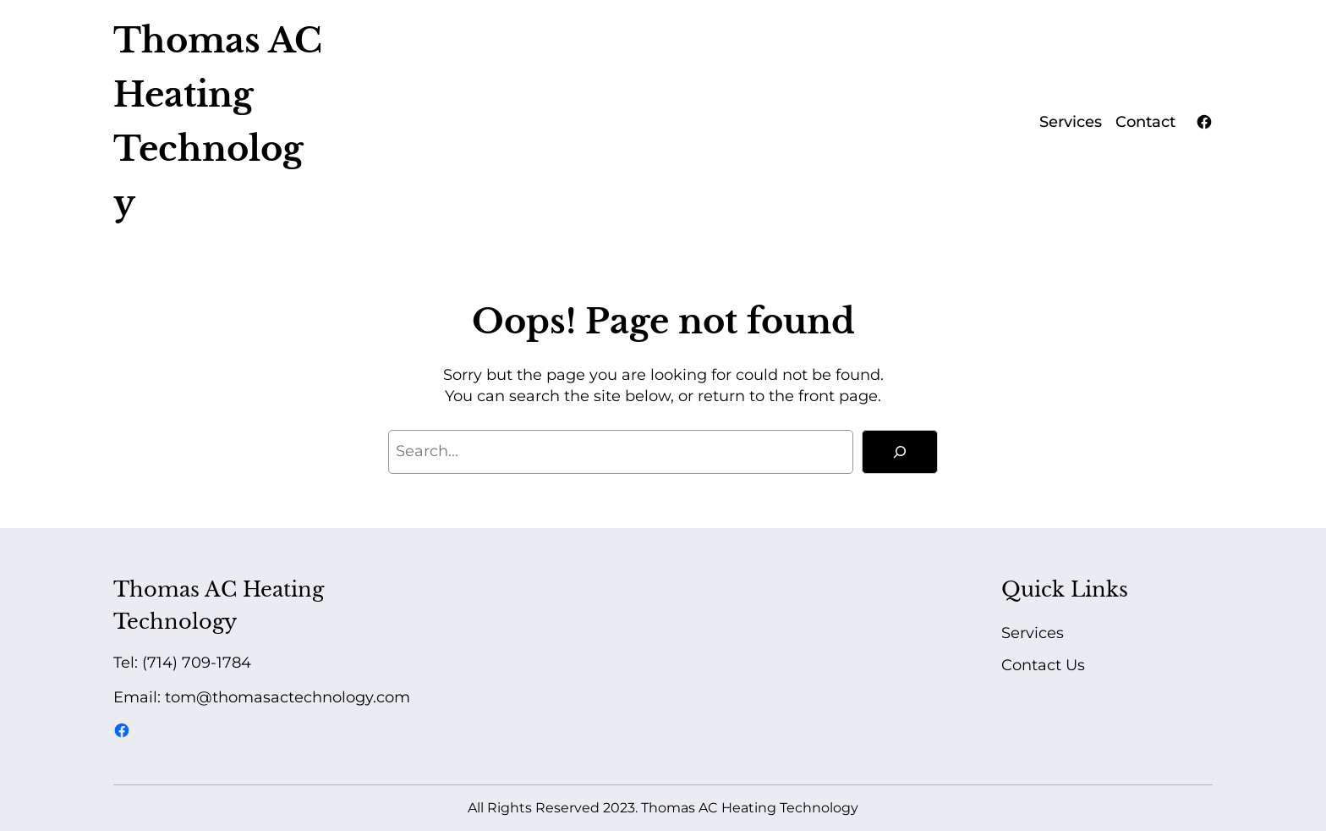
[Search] (900, 452)
